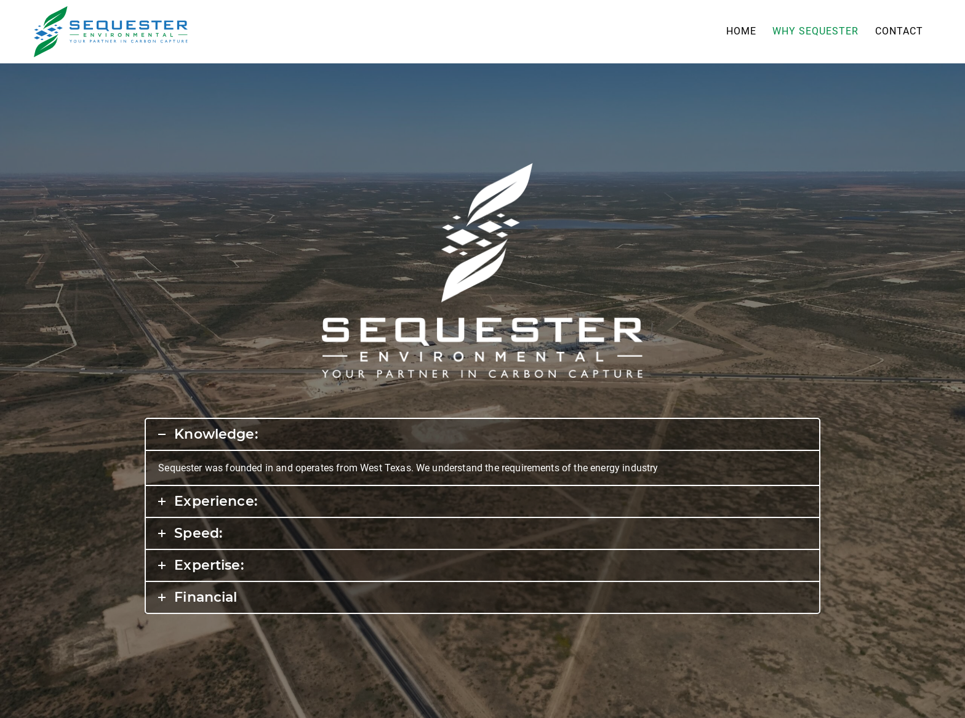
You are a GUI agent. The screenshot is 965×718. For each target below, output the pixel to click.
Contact (899, 31)
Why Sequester (815, 31)
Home (741, 31)
